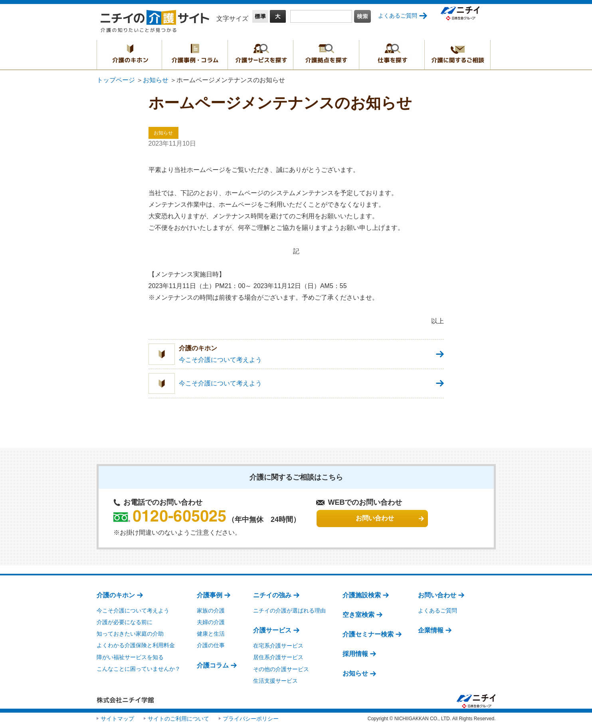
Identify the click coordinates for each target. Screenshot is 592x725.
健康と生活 (211, 633)
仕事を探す (391, 54)
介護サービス (272, 630)
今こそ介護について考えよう (133, 610)
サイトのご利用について (178, 718)
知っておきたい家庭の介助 (130, 633)
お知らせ (155, 80)
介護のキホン (129, 54)
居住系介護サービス (278, 657)
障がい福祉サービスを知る (130, 657)
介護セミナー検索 (368, 634)
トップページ (116, 80)
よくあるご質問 (397, 15)
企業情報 (431, 630)
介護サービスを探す (260, 54)
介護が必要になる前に (124, 622)
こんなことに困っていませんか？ (138, 669)
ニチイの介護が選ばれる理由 (289, 610)
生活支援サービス (275, 681)
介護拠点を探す (326, 54)
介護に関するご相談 (457, 54)
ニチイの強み (272, 595)
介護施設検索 (362, 595)
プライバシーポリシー (251, 718)
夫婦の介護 (211, 622)
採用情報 (355, 653)
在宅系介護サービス (278, 645)
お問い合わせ (437, 595)
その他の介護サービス (281, 669)
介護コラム (213, 665)
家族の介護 (211, 610)
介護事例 (209, 595)
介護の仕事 (211, 645)
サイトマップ (117, 718)
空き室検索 (358, 614)
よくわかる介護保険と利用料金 (136, 645)
